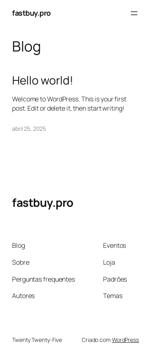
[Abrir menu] (134, 13)
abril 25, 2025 (29, 128)
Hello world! (42, 80)
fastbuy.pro (31, 13)
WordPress (125, 340)
